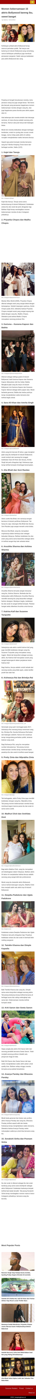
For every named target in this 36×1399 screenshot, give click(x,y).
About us (32, 1393)
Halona (5, 20)
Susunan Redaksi (11, 1388)
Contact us (29, 1388)
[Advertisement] (18, 80)
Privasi (21, 1388)
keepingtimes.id (20, 1397)
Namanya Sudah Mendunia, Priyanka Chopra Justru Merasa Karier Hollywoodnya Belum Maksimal (16, 1327)
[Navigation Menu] (32, 2)
